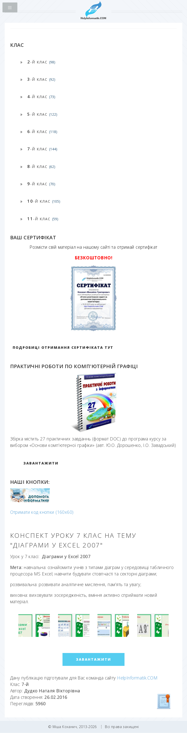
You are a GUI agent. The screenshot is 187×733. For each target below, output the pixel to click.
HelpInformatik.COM (137, 678)
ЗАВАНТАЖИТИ (41, 463)
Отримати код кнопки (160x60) (42, 512)
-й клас (41, 62)
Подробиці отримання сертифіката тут (63, 347)
